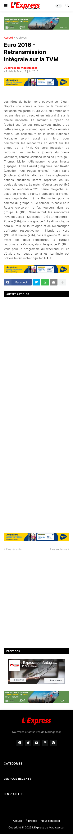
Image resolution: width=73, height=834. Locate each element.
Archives (21, 37)
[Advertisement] (36, 414)
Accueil (8, 37)
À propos (31, 820)
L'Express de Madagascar (20, 67)
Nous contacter (50, 820)
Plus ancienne (58, 549)
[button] (5, 5)
